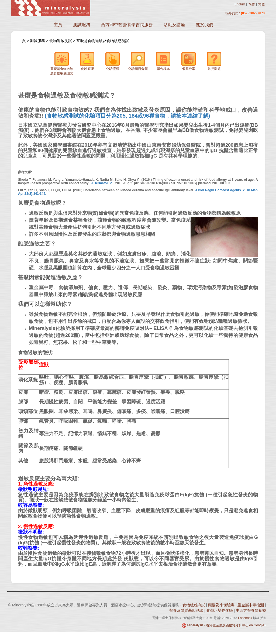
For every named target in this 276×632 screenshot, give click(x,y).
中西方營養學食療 (251, 610)
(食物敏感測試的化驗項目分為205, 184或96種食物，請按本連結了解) (127, 116)
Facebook (245, 618)
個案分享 (188, 61)
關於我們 (204, 24)
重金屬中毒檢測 (250, 605)
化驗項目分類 (138, 61)
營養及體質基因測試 (186, 610)
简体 (252, 4)
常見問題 (214, 61)
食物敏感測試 (193, 605)
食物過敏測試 (60, 41)
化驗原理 (87, 61)
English (239, 4)
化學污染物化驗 (219, 610)
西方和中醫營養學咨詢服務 (127, 24)
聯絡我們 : (233, 13)
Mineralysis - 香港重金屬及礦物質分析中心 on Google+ (226, 625)
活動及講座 (174, 24)
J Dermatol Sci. (102, 183)
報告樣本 (163, 61)
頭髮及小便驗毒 (221, 605)
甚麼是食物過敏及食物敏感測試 (102, 41)
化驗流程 (112, 61)
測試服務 (81, 24)
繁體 (261, 4)
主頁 (58, 24)
